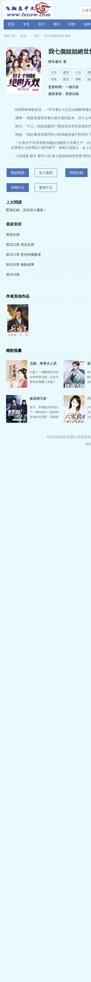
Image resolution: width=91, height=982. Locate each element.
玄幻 (41, 24)
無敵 (54, 79)
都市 (37, 36)
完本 (54, 72)
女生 (26, 24)
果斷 (78, 79)
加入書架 (46, 173)
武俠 (71, 24)
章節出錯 (72, 94)
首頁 (11, 24)
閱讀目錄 (76, 173)
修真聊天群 (38, 398)
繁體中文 (46, 187)
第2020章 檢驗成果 (20, 264)
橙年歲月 (55, 62)
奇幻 (56, 24)
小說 (78, 72)
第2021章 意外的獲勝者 (23, 254)
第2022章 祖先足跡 (20, 244)
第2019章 (13, 274)
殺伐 (66, 79)
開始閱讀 (18, 173)
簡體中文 (18, 187)
